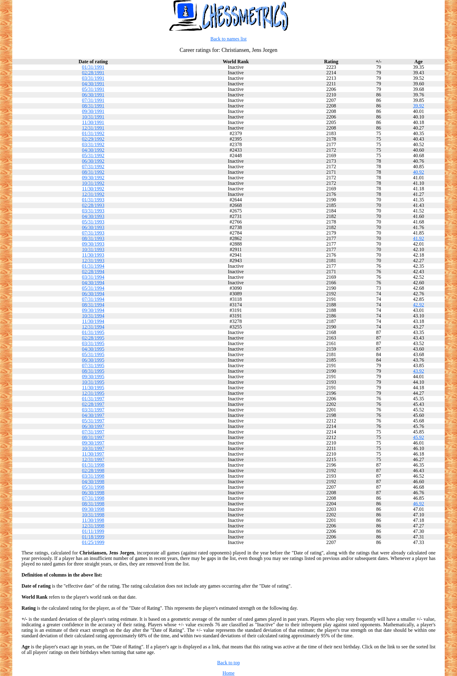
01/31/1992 (93, 133)
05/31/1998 (93, 487)
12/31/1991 (93, 127)
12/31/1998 (93, 525)
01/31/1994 (93, 266)
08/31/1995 (93, 371)
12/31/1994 (93, 326)
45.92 (418, 437)
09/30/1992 (93, 177)
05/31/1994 (93, 288)
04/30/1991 (93, 83)
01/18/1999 (93, 536)
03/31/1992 (93, 144)
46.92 (418, 503)
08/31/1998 (93, 503)
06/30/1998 (93, 492)
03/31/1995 (93, 343)
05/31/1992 (93, 155)
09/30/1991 (93, 111)
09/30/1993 (93, 244)
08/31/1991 (93, 105)
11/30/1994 (93, 321)
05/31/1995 (93, 354)
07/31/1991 (93, 100)
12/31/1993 (93, 260)
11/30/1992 (93, 188)
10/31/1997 (93, 448)
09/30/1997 (93, 442)
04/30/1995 (93, 349)
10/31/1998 (93, 514)
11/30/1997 (93, 453)
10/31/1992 (93, 183)
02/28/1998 (93, 470)
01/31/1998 (93, 465)
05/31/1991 (93, 89)
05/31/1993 (93, 221)
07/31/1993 (93, 232)
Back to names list (228, 38)
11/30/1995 (93, 387)
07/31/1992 (93, 166)
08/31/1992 (93, 172)
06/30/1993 (93, 227)
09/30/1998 (93, 509)
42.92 (418, 304)
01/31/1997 (93, 398)
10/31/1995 (93, 382)
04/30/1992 (93, 150)
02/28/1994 (93, 271)
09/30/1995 (93, 376)
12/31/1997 (93, 459)
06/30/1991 (93, 94)
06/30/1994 (93, 293)
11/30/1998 (93, 520)
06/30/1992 (93, 161)
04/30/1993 (93, 216)
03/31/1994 (93, 277)
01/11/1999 (93, 531)
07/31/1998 (93, 498)
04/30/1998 (93, 481)
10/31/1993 (93, 249)
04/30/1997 (93, 415)
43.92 (418, 371)
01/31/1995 (93, 332)
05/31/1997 (93, 420)
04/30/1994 (93, 282)
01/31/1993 (93, 199)
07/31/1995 (93, 365)
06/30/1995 (93, 360)
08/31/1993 (93, 238)
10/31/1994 (93, 315)
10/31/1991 (93, 116)
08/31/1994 (93, 304)
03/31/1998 (93, 476)
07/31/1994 (93, 299)
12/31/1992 (93, 194)
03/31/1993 (93, 210)
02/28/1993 (93, 205)
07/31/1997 (93, 431)
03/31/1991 (93, 78)
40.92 (418, 172)
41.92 (418, 238)
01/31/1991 (93, 67)
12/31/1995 (93, 393)
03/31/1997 (93, 409)
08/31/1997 (93, 437)
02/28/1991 (93, 72)
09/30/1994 (93, 310)
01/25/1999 (93, 542)
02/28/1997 (93, 404)
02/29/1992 (93, 139)
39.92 (418, 105)
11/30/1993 (93, 255)
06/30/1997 (93, 426)
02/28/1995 (93, 337)
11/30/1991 (93, 122)
